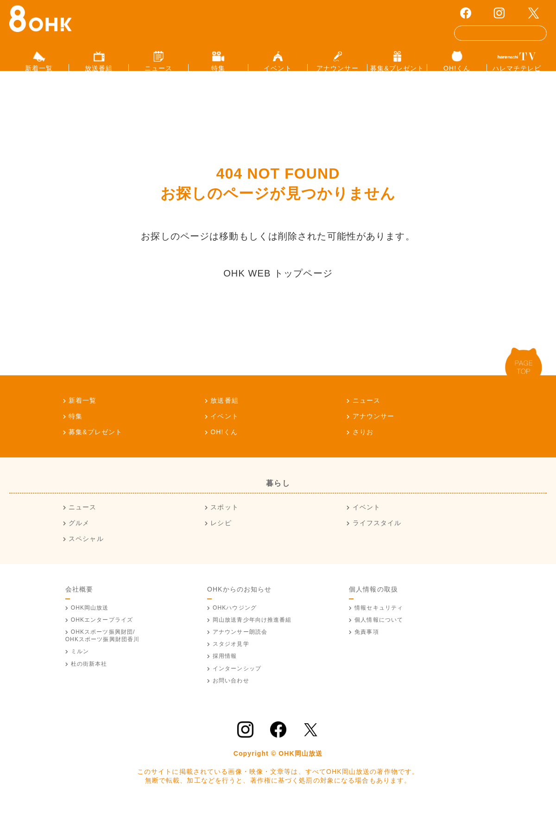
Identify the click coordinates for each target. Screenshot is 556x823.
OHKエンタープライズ (102, 634)
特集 (75, 431)
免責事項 (366, 647)
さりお (363, 446)
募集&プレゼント (95, 446)
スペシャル (86, 553)
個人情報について (378, 634)
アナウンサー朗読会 (240, 647)
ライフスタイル (377, 538)
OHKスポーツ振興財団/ (102, 651)
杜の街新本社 (89, 678)
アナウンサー (374, 431)
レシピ (220, 538)
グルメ (79, 538)
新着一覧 (82, 415)
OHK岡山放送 (90, 622)
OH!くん (224, 446)
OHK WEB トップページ (278, 288)
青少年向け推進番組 (252, 634)
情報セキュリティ (378, 622)
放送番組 (224, 415)
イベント (224, 431)
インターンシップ (237, 683)
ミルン (80, 666)
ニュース (366, 415)
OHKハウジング (235, 622)
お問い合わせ (231, 695)
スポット (224, 522)
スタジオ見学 (231, 659)
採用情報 (225, 671)
